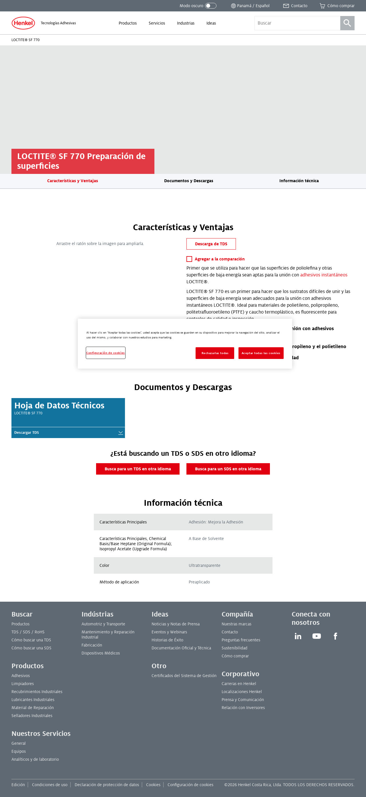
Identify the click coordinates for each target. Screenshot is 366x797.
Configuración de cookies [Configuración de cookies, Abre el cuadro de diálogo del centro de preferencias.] (105, 352)
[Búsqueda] (347, 23)
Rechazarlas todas (215, 353)
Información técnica (299, 180)
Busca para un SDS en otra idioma (228, 469)
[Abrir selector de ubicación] (249, 5)
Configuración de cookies (190, 784)
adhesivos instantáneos (323, 275)
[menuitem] (128, 23)
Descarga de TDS (211, 244)
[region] (185, 344)
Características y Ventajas (72, 180)
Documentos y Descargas (188, 180)
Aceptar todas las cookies (261, 353)
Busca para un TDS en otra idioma (138, 469)
